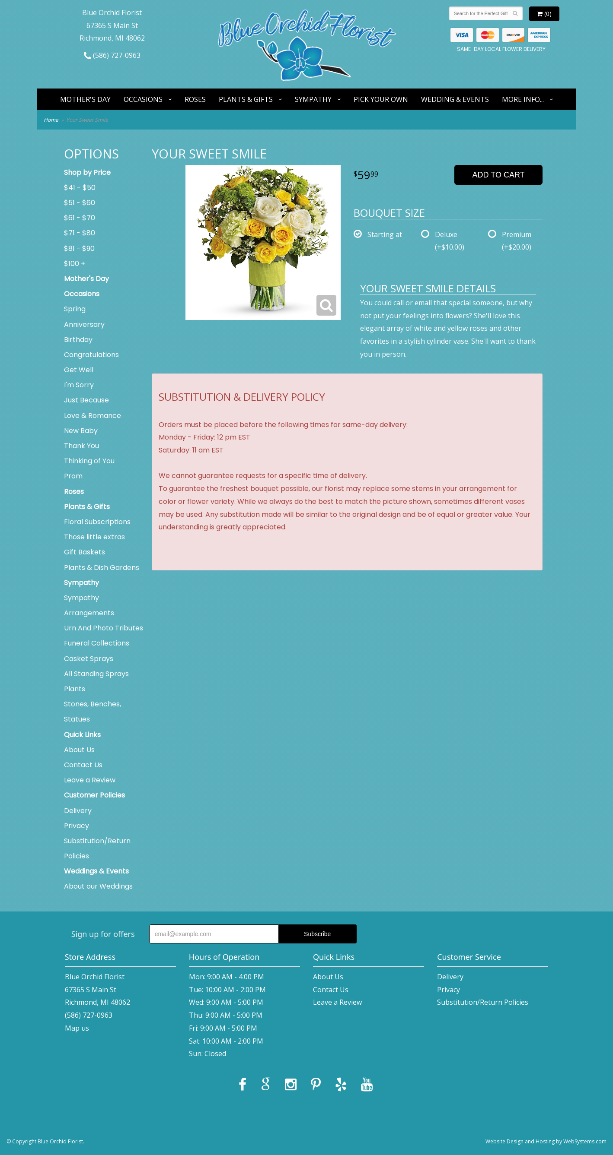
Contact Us (83, 765)
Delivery (78, 811)
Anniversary (84, 324)
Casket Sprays (88, 659)
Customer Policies (94, 795)
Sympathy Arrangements (89, 605)
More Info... (523, 99)
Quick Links (82, 735)
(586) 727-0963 (112, 55)
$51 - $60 (79, 203)
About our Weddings (98, 886)
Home (51, 119)
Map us (77, 1028)
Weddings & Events (96, 871)
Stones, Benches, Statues (92, 711)
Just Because (86, 400)
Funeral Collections (96, 643)
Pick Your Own (381, 99)
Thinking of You (89, 461)
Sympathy (313, 99)
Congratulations (91, 355)
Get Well (78, 370)
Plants (74, 689)
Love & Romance (92, 416)
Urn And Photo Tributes (103, 628)
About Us (79, 750)
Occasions (143, 99)
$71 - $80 (79, 233)
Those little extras (94, 537)
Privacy (76, 826)
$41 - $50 (80, 188)
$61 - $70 (79, 218)
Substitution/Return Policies (97, 848)
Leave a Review (89, 780)
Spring (75, 309)
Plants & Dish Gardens (101, 568)
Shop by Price (87, 172)
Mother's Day (85, 99)
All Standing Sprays (96, 674)
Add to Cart (499, 175)
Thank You (81, 446)
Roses (195, 99)
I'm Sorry (79, 385)
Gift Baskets (84, 552)
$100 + (74, 264)
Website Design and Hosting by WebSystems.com (546, 1141)
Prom (73, 476)
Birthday (78, 340)
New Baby (81, 431)
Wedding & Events (455, 99)
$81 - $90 (79, 248)
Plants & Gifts (246, 99)
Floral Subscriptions (97, 522)
